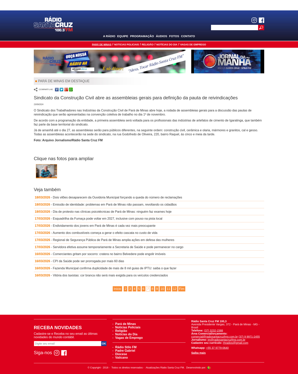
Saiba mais (198, 352)
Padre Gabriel (124, 350)
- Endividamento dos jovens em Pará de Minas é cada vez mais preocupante (95, 225)
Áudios (161, 36)
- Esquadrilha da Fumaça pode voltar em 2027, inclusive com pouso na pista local (98, 218)
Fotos (174, 36)
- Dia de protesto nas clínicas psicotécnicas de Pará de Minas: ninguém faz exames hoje (103, 211)
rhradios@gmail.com (235, 342)
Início (117, 288)
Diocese (120, 354)
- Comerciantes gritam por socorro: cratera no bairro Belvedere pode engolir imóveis (100, 254)
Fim (181, 288)
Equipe (122, 36)
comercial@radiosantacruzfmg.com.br (214, 336)
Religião (148, 44)
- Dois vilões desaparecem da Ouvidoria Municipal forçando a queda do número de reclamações (108, 197)
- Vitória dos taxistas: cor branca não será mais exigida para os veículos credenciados (101, 275)
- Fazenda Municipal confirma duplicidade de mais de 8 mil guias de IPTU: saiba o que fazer (105, 268)
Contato (188, 36)
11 (168, 288)
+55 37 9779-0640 (217, 347)
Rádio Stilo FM (125, 347)
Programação (142, 36)
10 (162, 288)
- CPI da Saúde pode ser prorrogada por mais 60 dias (79, 261)
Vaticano (120, 357)
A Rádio (109, 36)
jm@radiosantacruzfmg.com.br (226, 339)
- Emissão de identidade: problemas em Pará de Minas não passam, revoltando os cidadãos (106, 204)
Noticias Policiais (126, 44)
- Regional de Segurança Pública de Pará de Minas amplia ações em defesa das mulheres (104, 240)
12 (174, 288)
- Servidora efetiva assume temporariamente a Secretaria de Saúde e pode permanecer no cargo (109, 247)
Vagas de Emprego (193, 44)
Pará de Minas (101, 44)
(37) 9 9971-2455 (249, 336)
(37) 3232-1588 (213, 330)
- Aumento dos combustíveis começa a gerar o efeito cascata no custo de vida (96, 232)
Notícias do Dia (166, 44)
